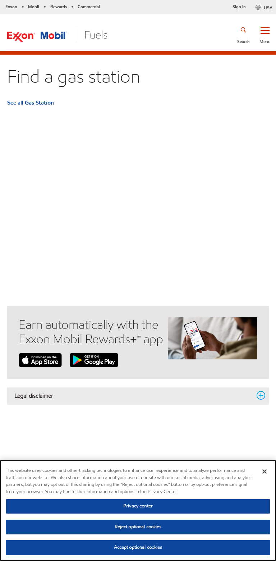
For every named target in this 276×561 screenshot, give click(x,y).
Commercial (89, 7)
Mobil (33, 7)
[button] (265, 35)
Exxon (11, 7)
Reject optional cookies (138, 527)
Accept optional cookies (138, 547)
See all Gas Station (30, 102)
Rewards (58, 7)
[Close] (264, 471)
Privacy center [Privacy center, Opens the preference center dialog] (138, 506)
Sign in (239, 7)
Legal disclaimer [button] (133, 396)
